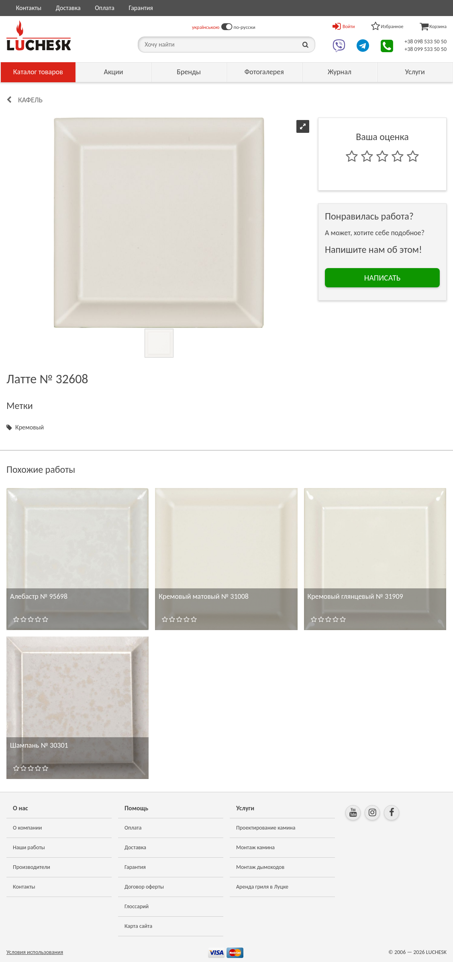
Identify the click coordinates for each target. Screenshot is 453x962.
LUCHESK (436, 952)
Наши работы (29, 847)
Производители (31, 867)
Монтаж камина (255, 847)
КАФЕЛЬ (30, 100)
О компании (27, 827)
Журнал (339, 71)
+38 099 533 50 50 (425, 49)
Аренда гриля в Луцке (262, 886)
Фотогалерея (264, 71)
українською (206, 27)
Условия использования (34, 952)
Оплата (104, 8)
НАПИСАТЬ (382, 278)
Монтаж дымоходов (260, 867)
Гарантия (141, 8)
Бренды (189, 71)
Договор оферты (144, 886)
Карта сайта (138, 926)
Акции (113, 71)
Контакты (29, 8)
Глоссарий (136, 906)
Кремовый (29, 427)
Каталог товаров (38, 71)
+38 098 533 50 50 (425, 41)
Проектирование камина (265, 827)
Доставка (68, 8)
